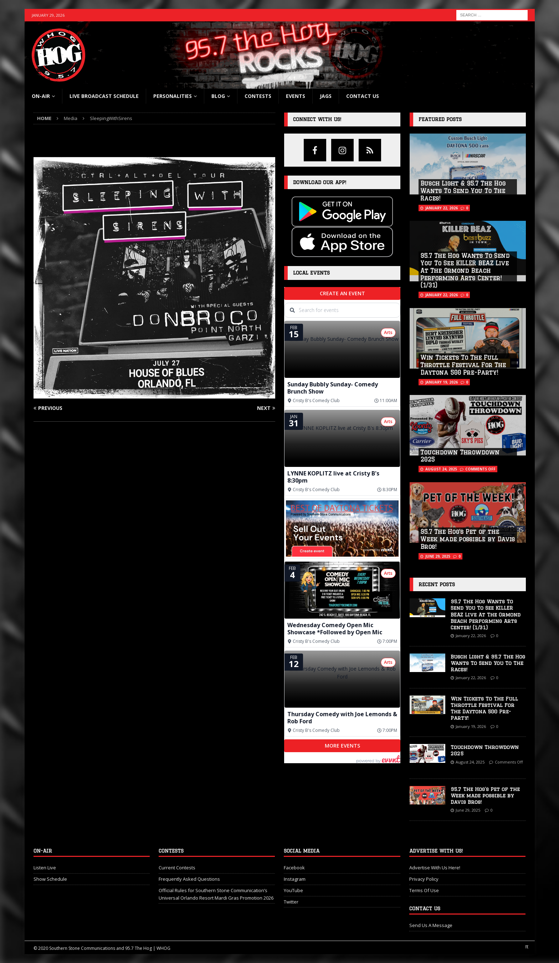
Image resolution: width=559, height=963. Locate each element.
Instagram (295, 879)
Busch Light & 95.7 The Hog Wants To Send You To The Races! (463, 191)
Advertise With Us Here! (434, 867)
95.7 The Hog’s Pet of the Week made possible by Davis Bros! (467, 539)
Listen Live (45, 867)
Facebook (294, 867)
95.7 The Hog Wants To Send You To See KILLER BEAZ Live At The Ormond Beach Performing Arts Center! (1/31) (464, 270)
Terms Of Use (424, 890)
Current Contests (177, 867)
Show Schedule (50, 879)
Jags (326, 96)
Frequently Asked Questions (189, 879)
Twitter (291, 902)
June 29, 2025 (437, 556)
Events (295, 96)
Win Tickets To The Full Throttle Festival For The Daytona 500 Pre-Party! (463, 365)
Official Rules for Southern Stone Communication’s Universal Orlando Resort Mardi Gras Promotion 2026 (216, 894)
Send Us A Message (430, 925)
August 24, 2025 (441, 469)
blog (218, 96)
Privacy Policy (424, 879)
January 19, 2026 (441, 382)
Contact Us (362, 96)
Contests (258, 96)
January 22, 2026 (441, 207)
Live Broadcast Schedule (104, 96)
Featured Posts (440, 119)
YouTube (293, 890)
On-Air (41, 96)
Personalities (172, 96)
